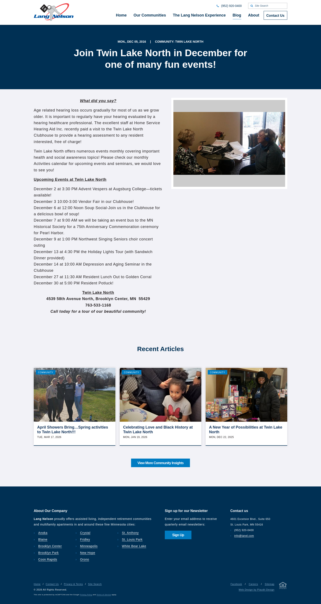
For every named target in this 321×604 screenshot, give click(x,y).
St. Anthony (130, 533)
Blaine (42, 539)
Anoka (42, 533)
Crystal (85, 533)
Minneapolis (89, 546)
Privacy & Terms (73, 584)
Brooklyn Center (50, 546)
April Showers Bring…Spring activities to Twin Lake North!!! (72, 429)
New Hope (87, 552)
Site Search (95, 584)
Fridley (85, 539)
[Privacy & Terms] (283, 586)
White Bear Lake (134, 546)
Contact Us (52, 584)
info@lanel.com (244, 535)
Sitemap (269, 584)
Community (45, 372)
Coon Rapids (47, 559)
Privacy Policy (86, 595)
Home (37, 584)
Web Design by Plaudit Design (256, 589)
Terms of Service (104, 595)
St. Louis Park (132, 539)
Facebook (236, 584)
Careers (253, 584)
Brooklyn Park (48, 552)
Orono (84, 559)
